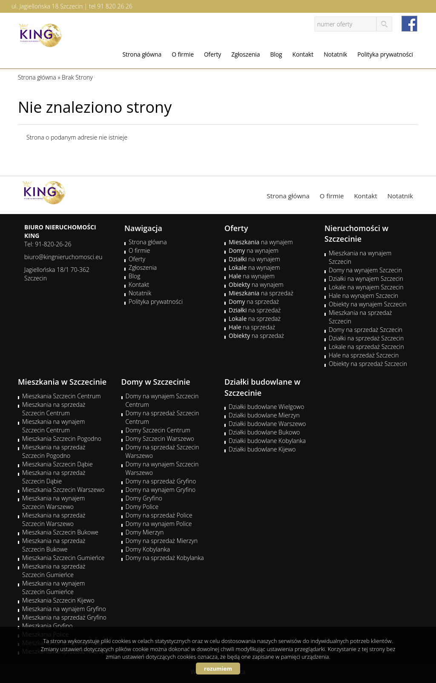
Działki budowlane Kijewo (262, 449)
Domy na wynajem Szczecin (365, 270)
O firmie (183, 54)
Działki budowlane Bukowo (264, 432)
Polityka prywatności (385, 54)
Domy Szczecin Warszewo (160, 438)
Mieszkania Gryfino (47, 626)
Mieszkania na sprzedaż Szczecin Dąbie (54, 477)
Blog (276, 54)
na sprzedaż (261, 293)
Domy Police (142, 507)
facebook (409, 23)
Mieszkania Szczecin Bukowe (60, 532)
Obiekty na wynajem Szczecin (368, 304)
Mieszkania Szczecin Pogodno (61, 438)
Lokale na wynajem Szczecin (366, 287)
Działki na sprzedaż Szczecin (366, 338)
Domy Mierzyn (145, 532)
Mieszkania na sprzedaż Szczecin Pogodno (54, 451)
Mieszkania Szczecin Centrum (61, 396)
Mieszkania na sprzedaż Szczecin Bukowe (54, 545)
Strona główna (141, 54)
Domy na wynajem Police (159, 524)
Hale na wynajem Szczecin (363, 295)
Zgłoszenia (245, 54)
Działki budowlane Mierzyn (264, 415)
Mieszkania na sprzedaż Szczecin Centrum (54, 408)
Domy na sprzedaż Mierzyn (162, 541)
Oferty (212, 54)
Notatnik (335, 54)
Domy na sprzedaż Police (159, 515)
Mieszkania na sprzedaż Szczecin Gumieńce (54, 570)
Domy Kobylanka (148, 549)
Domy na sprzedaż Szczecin (365, 330)
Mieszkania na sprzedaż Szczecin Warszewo (54, 519)
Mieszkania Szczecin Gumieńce (63, 558)
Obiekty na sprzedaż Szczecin (368, 364)
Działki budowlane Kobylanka (267, 441)
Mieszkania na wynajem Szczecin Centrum (53, 425)
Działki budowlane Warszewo (267, 424)
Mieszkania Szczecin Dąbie (57, 464)
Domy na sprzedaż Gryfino (161, 481)
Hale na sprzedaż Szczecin (364, 355)
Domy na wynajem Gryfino (161, 490)
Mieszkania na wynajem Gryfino (64, 609)
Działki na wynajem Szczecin (366, 278)
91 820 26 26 (114, 6)
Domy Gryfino (144, 498)
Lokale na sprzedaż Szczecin (366, 347)
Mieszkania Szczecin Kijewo (58, 600)
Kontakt (302, 54)
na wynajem (261, 242)
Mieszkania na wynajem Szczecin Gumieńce (53, 587)
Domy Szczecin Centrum (158, 430)
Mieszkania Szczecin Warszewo (63, 490)
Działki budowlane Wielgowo (266, 407)
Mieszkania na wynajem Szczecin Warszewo (53, 502)
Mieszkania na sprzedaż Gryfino (64, 617)
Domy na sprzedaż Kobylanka (165, 558)
